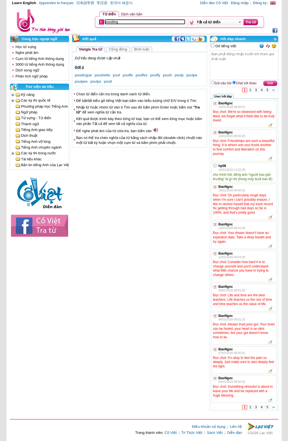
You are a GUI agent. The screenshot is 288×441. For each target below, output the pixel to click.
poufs (167, 75)
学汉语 (102, 3)
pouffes (141, 75)
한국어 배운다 (121, 3)
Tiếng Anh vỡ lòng (36, 141)
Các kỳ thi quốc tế (36, 100)
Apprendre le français (56, 3)
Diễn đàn (234, 433)
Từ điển (109, 14)
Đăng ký (260, 3)
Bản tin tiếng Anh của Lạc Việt (45, 165)
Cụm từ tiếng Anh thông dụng (40, 59)
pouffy (155, 75)
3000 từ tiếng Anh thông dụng (40, 64)
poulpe (191, 75)
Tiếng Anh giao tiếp (37, 130)
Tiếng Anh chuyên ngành (41, 147)
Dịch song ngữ (28, 70)
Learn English (24, 3)
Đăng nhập (240, 3)
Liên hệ (236, 427)
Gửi (270, 83)
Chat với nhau (246, 83)
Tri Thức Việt (191, 433)
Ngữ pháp (29, 112)
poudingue (83, 75)
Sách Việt (215, 433)
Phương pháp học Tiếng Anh (44, 106)
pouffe (128, 75)
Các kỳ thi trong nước (38, 153)
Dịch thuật (29, 135)
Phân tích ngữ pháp (32, 76)
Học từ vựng (26, 47)
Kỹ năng (28, 95)
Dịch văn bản (131, 14)
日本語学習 (85, 3)
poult (108, 81)
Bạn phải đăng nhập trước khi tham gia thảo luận (244, 65)
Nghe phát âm (27, 53)
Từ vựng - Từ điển (36, 118)
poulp (179, 75)
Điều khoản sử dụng (208, 427)
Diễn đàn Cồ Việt (214, 3)
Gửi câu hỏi (222, 83)
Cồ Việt (170, 433)
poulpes (81, 81)
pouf (116, 75)
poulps (95, 81)
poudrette (102, 75)
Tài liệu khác (31, 159)
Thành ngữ (30, 124)
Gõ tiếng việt (225, 46)
